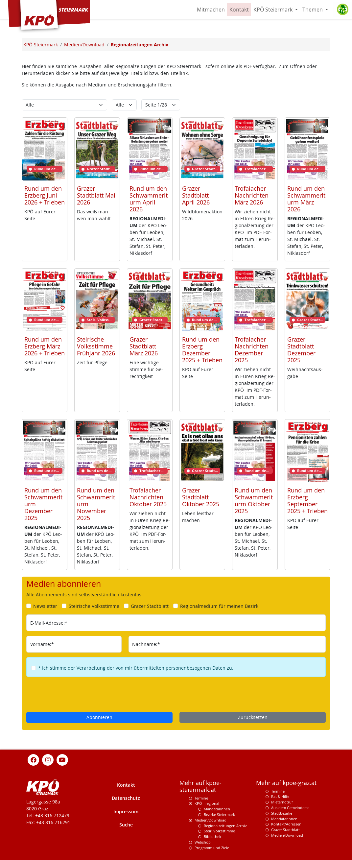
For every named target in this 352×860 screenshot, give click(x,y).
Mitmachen (211, 9)
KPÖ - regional (207, 803)
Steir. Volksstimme (219, 830)
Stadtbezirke (281, 813)
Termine (201, 798)
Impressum (125, 811)
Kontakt (239, 9)
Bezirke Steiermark (219, 814)
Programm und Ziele (212, 847)
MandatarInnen (284, 818)
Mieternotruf (282, 802)
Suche (126, 825)
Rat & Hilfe (280, 796)
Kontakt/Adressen (286, 824)
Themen (313, 9)
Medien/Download (210, 820)
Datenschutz (126, 798)
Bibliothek (212, 836)
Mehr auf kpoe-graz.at (286, 783)
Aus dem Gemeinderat (290, 807)
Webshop (203, 842)
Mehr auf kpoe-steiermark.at (200, 786)
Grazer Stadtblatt (285, 829)
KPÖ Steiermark (273, 9)
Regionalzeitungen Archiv (225, 825)
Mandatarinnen (217, 808)
